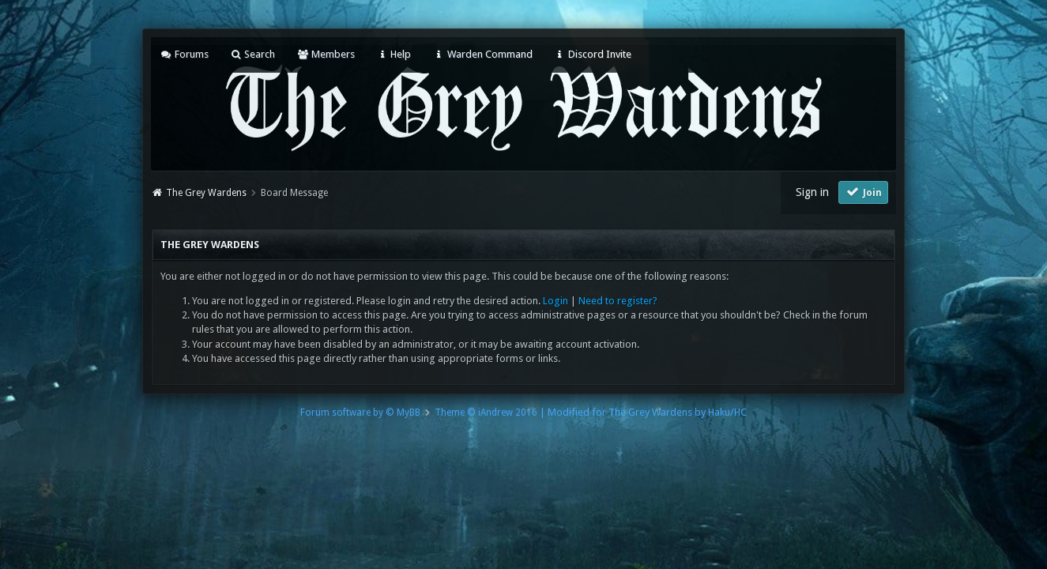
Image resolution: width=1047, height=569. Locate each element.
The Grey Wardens (206, 192)
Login (555, 301)
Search (252, 54)
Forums (184, 54)
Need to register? (617, 301)
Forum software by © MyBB (360, 412)
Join (864, 191)
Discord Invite (592, 54)
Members (325, 54)
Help (393, 54)
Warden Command (482, 54)
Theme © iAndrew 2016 (486, 412)
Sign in (812, 192)
